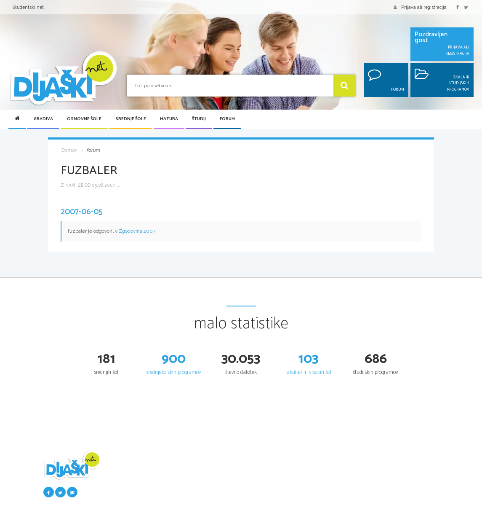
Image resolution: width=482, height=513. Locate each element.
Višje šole (389, 502)
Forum (227, 119)
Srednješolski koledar (267, 495)
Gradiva (43, 119)
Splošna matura (329, 471)
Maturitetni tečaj (330, 479)
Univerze (389, 487)
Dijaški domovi (260, 502)
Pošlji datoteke (125, 479)
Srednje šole (130, 119)
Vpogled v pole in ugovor (338, 495)
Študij (199, 119)
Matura (169, 119)
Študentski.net (28, 7)
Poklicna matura (330, 487)
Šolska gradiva (125, 471)
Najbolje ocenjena (129, 495)
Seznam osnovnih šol (201, 471)
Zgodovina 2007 (137, 231)
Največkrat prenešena (133, 502)
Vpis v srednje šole (264, 487)
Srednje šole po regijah (269, 479)
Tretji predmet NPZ (198, 502)
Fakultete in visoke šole (404, 495)
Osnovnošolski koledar (201, 479)
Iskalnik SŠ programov (268, 471)
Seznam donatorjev (131, 487)
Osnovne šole (84, 119)
